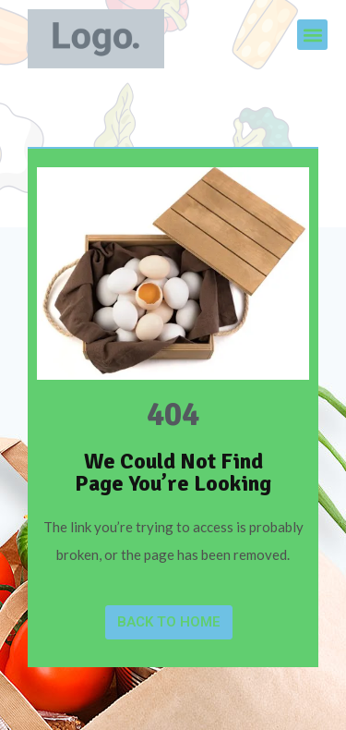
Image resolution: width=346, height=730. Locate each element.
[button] (312, 34)
